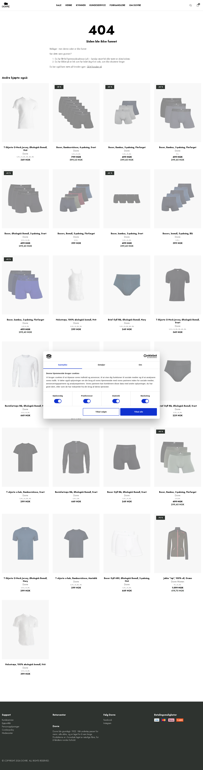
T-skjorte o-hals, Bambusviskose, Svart (25, 492)
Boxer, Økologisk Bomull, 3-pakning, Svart (25, 233)
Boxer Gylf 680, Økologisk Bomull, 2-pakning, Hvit (127, 580)
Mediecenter (7, 733)
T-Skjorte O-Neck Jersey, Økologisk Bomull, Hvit (25, 149)
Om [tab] (140, 365)
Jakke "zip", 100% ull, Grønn (178, 578)
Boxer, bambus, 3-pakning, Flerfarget (25, 319)
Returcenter (59, 715)
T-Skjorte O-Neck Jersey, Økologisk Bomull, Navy (25, 580)
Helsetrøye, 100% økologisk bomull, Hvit (76, 319)
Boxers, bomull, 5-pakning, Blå (178, 233)
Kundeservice (97, 5)
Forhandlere (117, 5)
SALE (58, 5)
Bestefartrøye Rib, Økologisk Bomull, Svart (76, 492)
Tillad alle (138, 412)
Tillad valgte (101, 412)
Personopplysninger (10, 726)
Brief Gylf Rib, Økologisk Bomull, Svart (178, 406)
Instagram (107, 723)
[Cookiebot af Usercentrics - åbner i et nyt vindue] (145, 356)
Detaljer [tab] (101, 365)
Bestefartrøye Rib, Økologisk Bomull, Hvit (25, 406)
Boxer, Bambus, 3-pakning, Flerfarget (127, 147)
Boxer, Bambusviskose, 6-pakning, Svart (76, 147)
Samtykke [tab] (62, 365)
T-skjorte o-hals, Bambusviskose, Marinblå (76, 578)
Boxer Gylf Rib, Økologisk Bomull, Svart (127, 492)
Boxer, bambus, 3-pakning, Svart (127, 233)
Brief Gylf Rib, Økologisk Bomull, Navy (127, 319)
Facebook (107, 720)
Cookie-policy (8, 729)
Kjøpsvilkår (6, 723)
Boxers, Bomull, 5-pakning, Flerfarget (76, 233)
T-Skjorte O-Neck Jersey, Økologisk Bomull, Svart (178, 321)
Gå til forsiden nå (94, 66)
